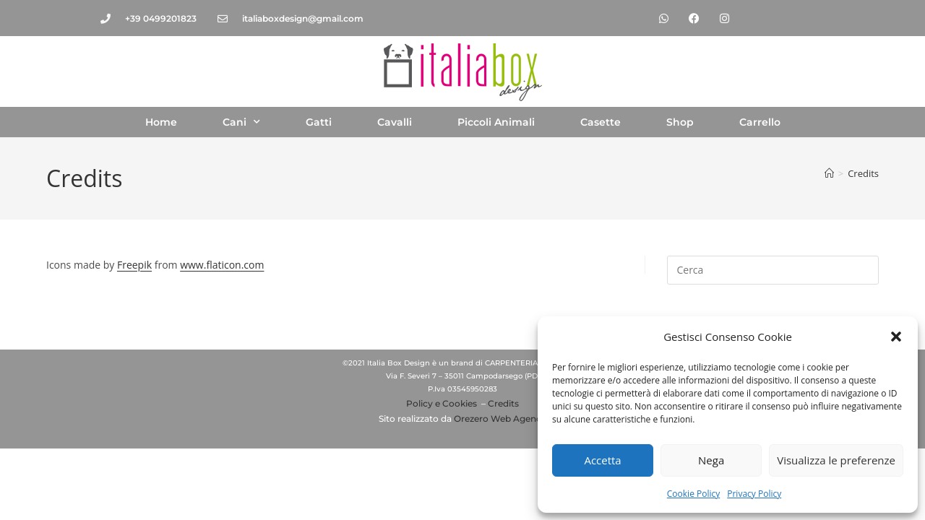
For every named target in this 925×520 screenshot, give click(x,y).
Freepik (134, 265)
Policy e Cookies (441, 403)
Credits (863, 173)
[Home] (829, 173)
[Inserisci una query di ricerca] (773, 270)
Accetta (602, 460)
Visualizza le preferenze (836, 460)
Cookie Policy (693, 494)
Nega (711, 460)
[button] (896, 336)
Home (161, 122)
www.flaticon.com (222, 265)
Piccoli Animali (496, 122)
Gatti (319, 122)
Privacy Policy (754, 494)
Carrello (759, 122)
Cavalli (394, 122)
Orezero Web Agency (500, 418)
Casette (600, 122)
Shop (680, 122)
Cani (241, 122)
